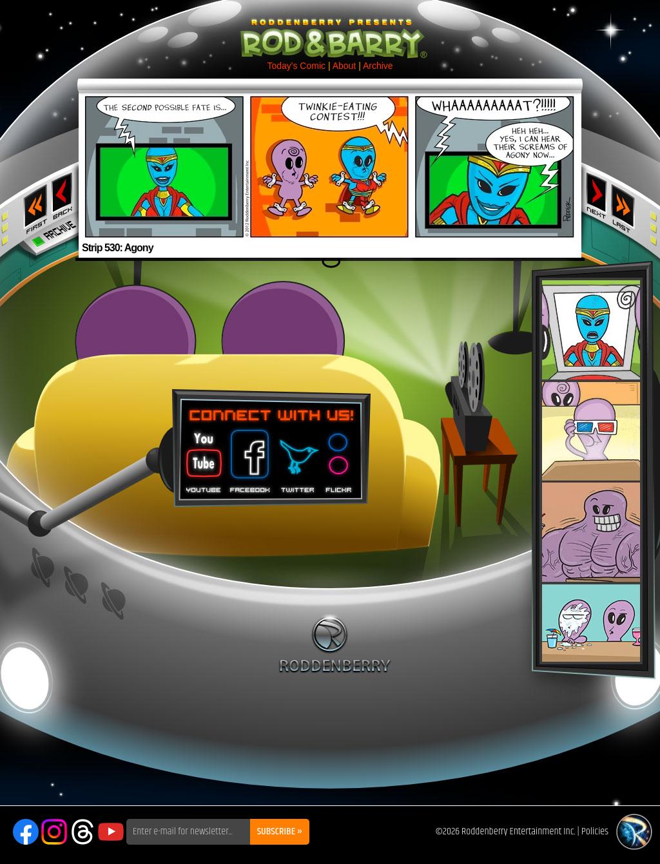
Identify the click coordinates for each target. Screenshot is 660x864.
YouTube (111, 832)
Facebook (248, 456)
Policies (594, 831)
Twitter (297, 456)
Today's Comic (296, 66)
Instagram (54, 832)
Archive (378, 66)
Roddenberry (334, 643)
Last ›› (627, 204)
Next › (596, 195)
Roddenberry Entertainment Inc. (518, 831)
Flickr (339, 456)
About (344, 66)
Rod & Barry (330, 29)
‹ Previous (63, 195)
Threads (82, 832)
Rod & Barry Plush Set (591, 471)
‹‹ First (32, 204)
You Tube (202, 456)
